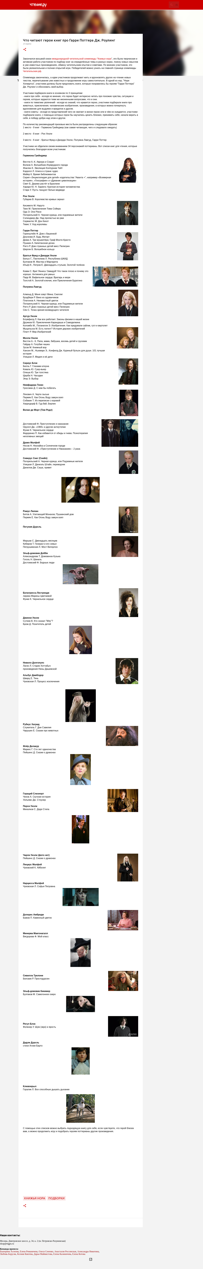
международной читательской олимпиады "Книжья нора (81, 59)
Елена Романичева (29, 1251)
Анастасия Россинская (65, 1251)
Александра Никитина (88, 1251)
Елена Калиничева (62, 1254)
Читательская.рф (32, 71)
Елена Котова (78, 1254)
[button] (24, 50)
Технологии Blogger (101, 1259)
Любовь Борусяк (8, 1254)
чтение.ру (38, 4)
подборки (56, 1198)
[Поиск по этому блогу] (164, 4)
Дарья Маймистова (43, 1254)
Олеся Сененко (46, 1251)
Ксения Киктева (25, 1254)
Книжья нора (34, 1198)
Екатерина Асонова (9, 1251)
